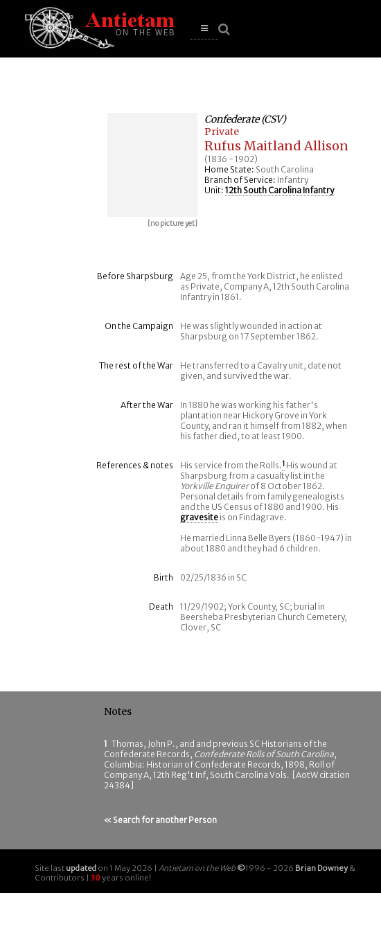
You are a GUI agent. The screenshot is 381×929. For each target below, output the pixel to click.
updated (81, 868)
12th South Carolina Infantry (279, 190)
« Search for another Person (160, 820)
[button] (204, 28)
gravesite (199, 517)
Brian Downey (321, 868)
